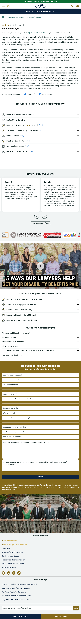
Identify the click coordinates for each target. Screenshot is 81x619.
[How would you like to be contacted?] (40, 399)
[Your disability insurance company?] (40, 418)
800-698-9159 (61, 616)
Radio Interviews (9, 567)
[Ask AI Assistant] (8, 6)
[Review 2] (60, 195)
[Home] (3, 17)
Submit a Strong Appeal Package (16, 588)
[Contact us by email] (76, 6)
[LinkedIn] (8, 573)
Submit (40, 477)
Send (76, 608)
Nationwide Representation (13, 560)
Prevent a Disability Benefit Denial (16, 596)
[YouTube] (3, 573)
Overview (6, 548)
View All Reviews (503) (40, 223)
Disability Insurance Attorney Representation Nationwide (40, 6)
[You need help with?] (40, 394)
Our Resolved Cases (10, 556)
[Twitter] (19, 573)
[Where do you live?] (40, 413)
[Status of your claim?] (40, 408)
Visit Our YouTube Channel (13, 564)
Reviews (38, 17)
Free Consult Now (20, 616)
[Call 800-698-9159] (71, 6)
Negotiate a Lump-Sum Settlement (17, 599)
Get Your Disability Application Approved (19, 584)
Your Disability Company (14, 17)
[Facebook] (13, 573)
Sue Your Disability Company (14, 592)
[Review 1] (21, 194)
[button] (3, 6)
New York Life (29, 17)
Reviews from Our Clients (12, 552)
